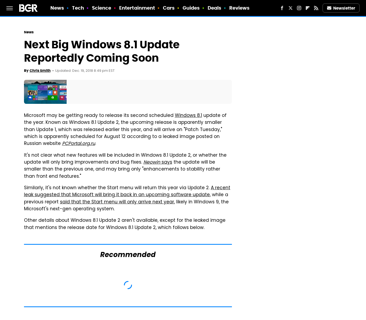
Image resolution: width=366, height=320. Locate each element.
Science (101, 8)
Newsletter (341, 8)
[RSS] (316, 8)
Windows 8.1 (188, 116)
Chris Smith (40, 70)
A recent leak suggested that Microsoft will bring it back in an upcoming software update (127, 191)
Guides (191, 8)
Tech (78, 8)
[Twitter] (290, 8)
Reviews (239, 8)
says (157, 162)
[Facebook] (282, 8)
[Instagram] (299, 8)
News (57, 8)
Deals (215, 8)
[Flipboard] (307, 8)
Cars (169, 8)
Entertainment (137, 8)
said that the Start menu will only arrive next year (117, 202)
